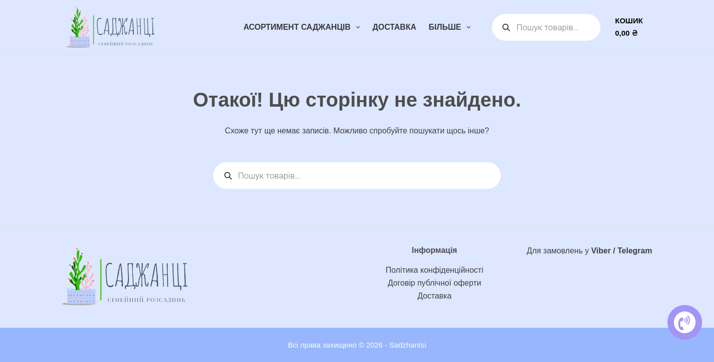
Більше (452, 27)
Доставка (394, 27)
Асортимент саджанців (303, 27)
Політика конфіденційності (434, 270)
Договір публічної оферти (434, 283)
